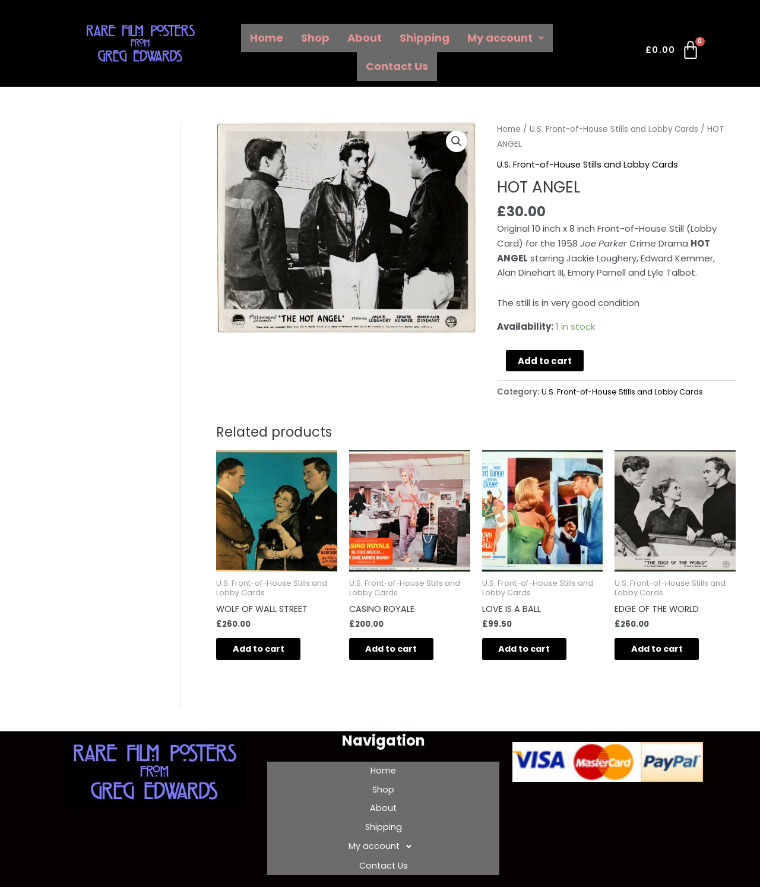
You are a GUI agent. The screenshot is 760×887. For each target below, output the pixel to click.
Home (266, 37)
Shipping (424, 37)
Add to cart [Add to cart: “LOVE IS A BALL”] (533, 650)
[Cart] (673, 52)
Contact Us (397, 66)
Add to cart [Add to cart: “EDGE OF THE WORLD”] (665, 650)
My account (505, 37)
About (364, 37)
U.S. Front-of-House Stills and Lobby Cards (616, 129)
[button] (456, 142)
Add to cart (545, 361)
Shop (315, 37)
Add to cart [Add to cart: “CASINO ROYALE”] (400, 650)
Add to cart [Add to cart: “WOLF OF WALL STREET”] (267, 650)
